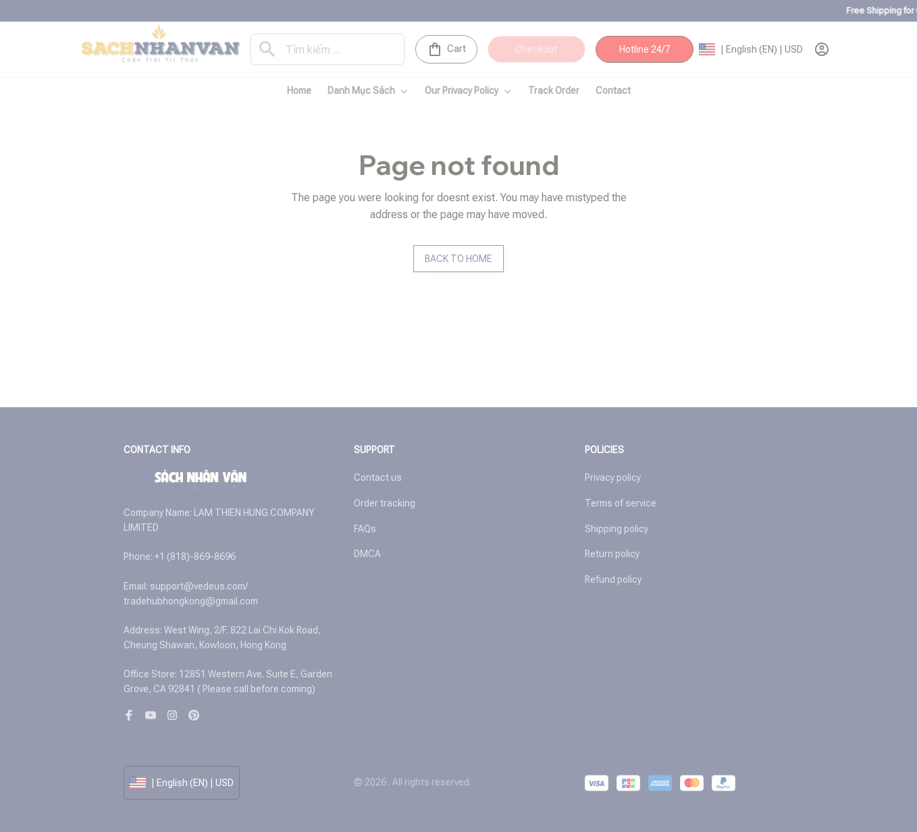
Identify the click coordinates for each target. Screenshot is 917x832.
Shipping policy (616, 528)
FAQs (365, 528)
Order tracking (384, 503)
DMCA (367, 553)
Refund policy (613, 579)
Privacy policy (613, 477)
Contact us (378, 477)
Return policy (612, 553)
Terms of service (620, 503)
